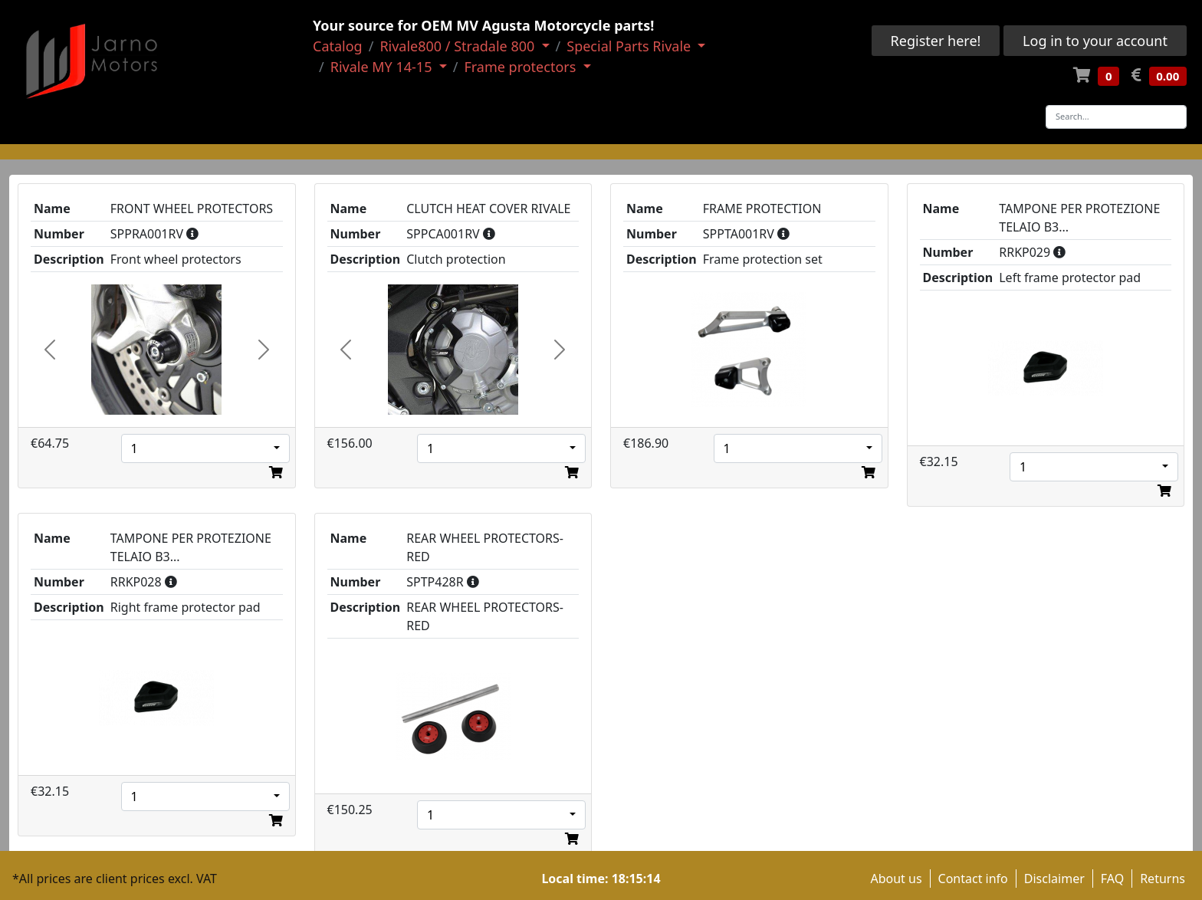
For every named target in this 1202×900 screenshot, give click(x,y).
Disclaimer (1054, 878)
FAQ (1112, 878)
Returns (1162, 878)
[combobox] (205, 448)
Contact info (973, 878)
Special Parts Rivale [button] (631, 46)
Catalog (338, 46)
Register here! (936, 40)
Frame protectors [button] (522, 66)
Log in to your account (1095, 40)
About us (895, 878)
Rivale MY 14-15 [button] (382, 66)
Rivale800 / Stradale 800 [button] (458, 46)
